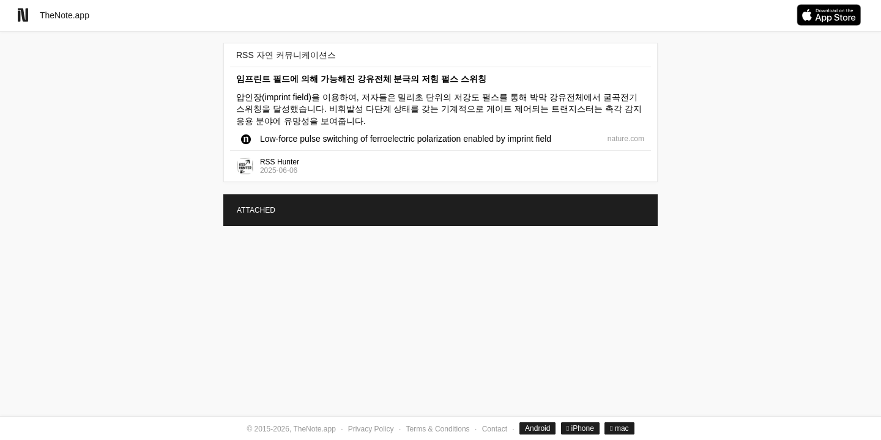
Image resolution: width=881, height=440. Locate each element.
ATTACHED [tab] (256, 210)
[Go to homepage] (23, 15)
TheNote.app (64, 15)
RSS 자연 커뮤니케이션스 (286, 55)
